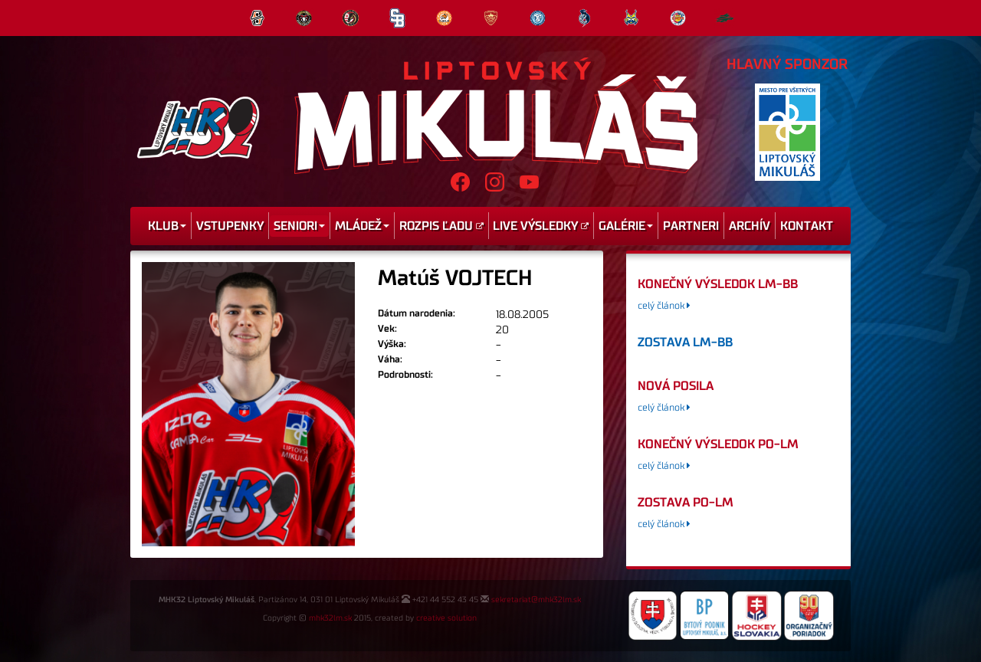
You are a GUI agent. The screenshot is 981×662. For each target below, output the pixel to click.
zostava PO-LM (685, 502)
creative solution (446, 618)
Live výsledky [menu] (541, 226)
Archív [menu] (749, 226)
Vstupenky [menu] (230, 226)
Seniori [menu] (299, 226)
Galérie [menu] (626, 226)
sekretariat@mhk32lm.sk (536, 600)
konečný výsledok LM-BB (718, 284)
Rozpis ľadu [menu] (441, 226)
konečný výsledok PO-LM (718, 444)
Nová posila (676, 386)
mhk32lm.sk (330, 618)
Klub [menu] (167, 226)
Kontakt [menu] (806, 226)
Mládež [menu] (362, 226)
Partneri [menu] (691, 226)
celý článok (664, 306)
